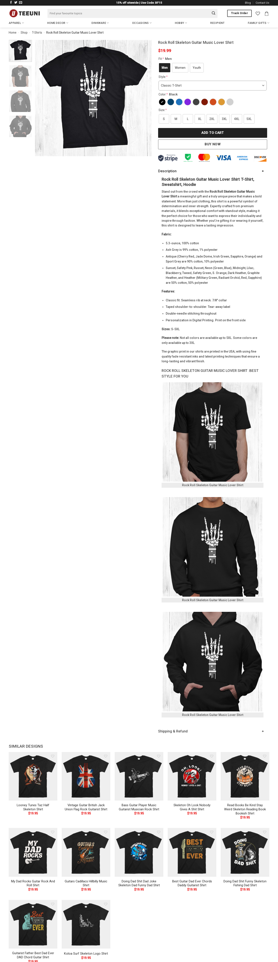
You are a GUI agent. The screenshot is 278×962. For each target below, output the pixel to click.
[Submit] (213, 13)
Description (167, 171)
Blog (248, 2)
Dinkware (100, 23)
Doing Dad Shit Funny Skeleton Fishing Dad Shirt (244, 883)
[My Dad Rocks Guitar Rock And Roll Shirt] (33, 852)
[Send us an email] (20, 2)
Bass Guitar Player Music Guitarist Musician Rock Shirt (139, 807)
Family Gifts (258, 23)
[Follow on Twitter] (15, 2)
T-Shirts (37, 32)
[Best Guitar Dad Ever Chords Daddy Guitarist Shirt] (192, 852)
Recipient (217, 23)
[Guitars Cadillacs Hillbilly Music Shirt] (86, 852)
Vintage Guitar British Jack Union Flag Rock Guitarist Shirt (86, 807)
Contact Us (262, 2)
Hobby (181, 23)
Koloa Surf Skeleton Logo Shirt (86, 953)
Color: (169, 94)
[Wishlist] (258, 13)
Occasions (142, 23)
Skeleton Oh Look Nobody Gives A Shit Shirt (192, 807)
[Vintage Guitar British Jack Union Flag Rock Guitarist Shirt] (86, 776)
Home (13, 32)
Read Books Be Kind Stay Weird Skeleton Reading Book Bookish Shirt (245, 809)
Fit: (166, 59)
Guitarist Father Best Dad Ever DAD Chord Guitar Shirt (33, 955)
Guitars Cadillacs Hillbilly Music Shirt (86, 883)
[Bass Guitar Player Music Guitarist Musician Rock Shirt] (139, 776)
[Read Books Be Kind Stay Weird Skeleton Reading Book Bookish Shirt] (245, 776)
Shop (24, 32)
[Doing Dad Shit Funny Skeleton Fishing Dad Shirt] (245, 852)
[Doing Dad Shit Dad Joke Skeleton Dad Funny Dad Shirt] (139, 852)
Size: (163, 110)
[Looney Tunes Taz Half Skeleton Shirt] (33, 776)
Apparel (16, 23)
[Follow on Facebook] (11, 2)
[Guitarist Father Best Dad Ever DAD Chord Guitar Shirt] (33, 924)
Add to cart (212, 133)
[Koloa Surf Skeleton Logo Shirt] (86, 924)
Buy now (212, 144)
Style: (163, 77)
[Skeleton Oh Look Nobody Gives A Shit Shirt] (192, 776)
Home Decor (57, 23)
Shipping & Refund (173, 731)
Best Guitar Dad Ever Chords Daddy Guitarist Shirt (192, 883)
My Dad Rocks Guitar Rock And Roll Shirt (33, 883)
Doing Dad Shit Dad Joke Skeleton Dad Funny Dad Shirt (139, 883)
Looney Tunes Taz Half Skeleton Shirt (33, 807)
